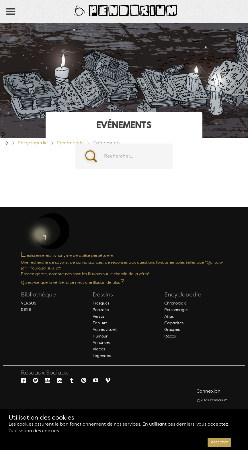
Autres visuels (105, 330)
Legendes (102, 356)
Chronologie (175, 303)
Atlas (169, 317)
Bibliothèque (38, 295)
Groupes (172, 330)
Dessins (103, 295)
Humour (100, 336)
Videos (99, 349)
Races (170, 336)
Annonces (101, 343)
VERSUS (28, 303)
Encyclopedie (182, 295)
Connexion (208, 391)
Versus (98, 317)
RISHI (26, 310)
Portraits (101, 310)
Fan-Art (100, 323)
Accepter (219, 442)
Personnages (176, 310)
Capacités (173, 323)
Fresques (101, 303)
